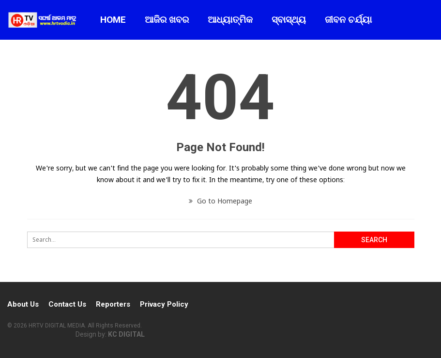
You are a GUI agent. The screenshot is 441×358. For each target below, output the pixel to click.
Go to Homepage (220, 200)
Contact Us (67, 304)
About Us (23, 304)
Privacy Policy (164, 304)
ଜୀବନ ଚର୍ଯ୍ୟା (348, 19)
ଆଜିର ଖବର (167, 19)
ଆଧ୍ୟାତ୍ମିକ (230, 19)
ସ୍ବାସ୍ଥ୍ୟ (289, 19)
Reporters (113, 304)
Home (113, 19)
